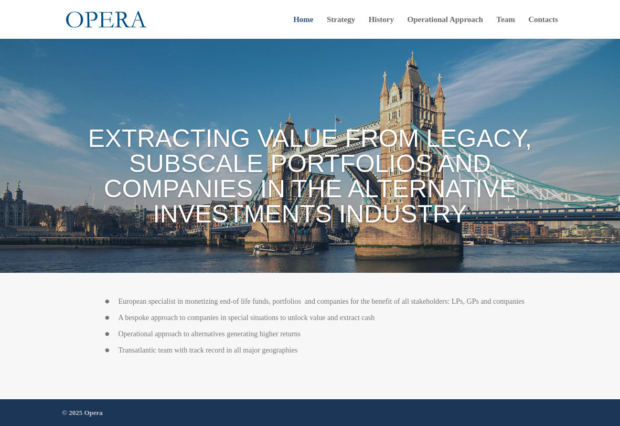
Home (303, 20)
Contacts (543, 20)
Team (505, 20)
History (381, 20)
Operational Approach (445, 20)
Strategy (341, 20)
